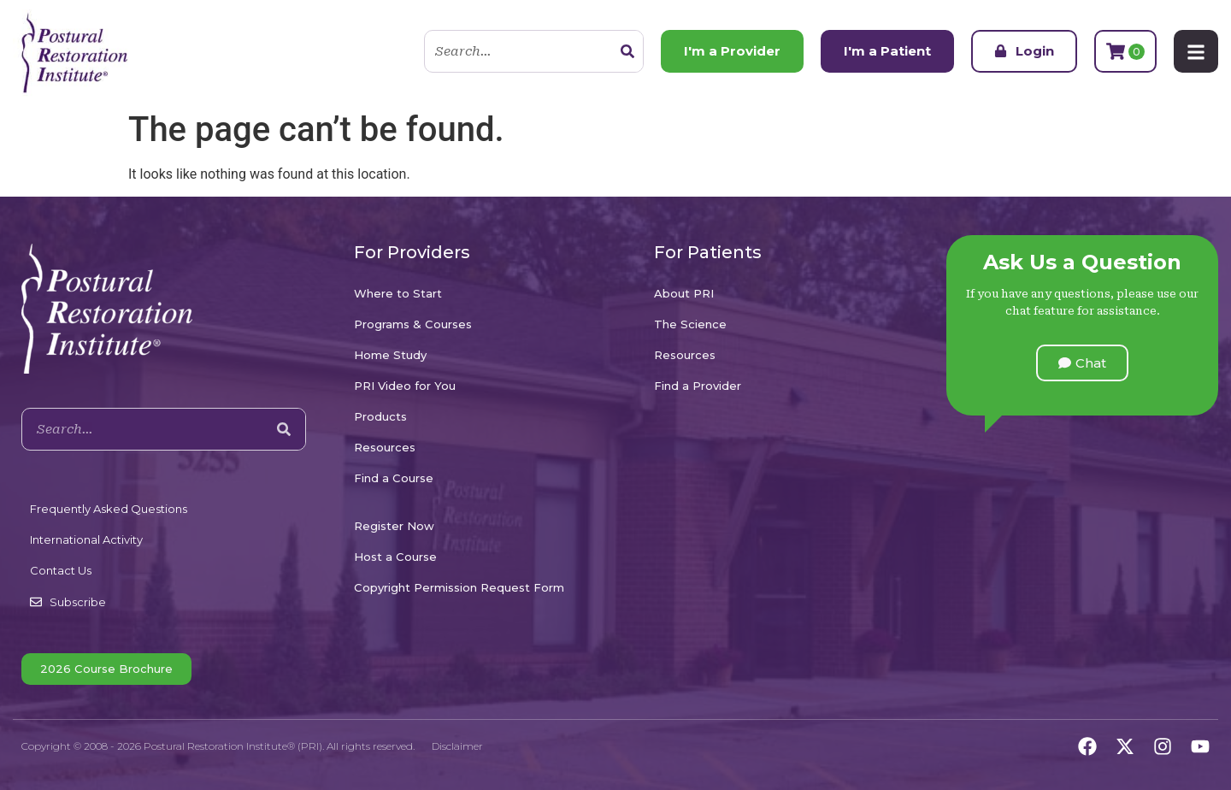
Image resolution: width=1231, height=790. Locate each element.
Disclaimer (457, 746)
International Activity (86, 539)
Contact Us (60, 570)
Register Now (394, 526)
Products (380, 416)
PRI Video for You (405, 385)
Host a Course (395, 556)
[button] (1082, 363)
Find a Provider (697, 385)
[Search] (627, 51)
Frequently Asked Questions (108, 509)
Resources (384, 447)
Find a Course (393, 478)
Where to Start (398, 293)
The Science (690, 324)
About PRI (684, 293)
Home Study (390, 355)
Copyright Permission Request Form (459, 587)
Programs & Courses (413, 324)
